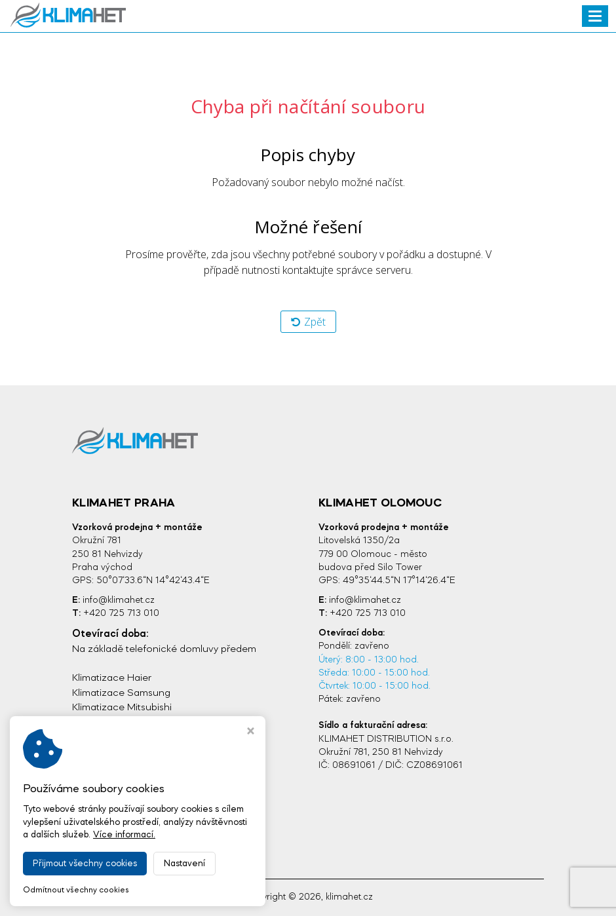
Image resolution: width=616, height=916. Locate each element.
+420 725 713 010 (121, 614)
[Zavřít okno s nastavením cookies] (250, 732)
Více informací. (124, 834)
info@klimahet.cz (119, 600)
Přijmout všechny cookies (85, 863)
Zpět (308, 322)
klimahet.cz (349, 897)
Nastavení (184, 863)
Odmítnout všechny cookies (76, 890)
